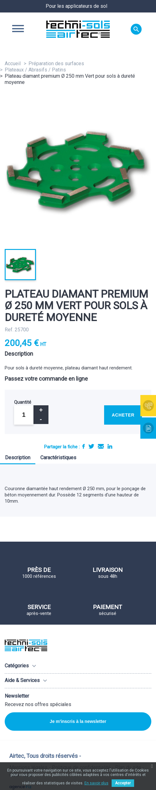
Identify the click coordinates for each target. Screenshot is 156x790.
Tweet (91, 446)
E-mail (101, 446)
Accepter (123, 783)
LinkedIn (110, 446)
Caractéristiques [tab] (58, 458)
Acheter (123, 414)
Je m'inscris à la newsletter (78, 721)
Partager (83, 446)
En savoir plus (96, 783)
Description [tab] (17, 458)
